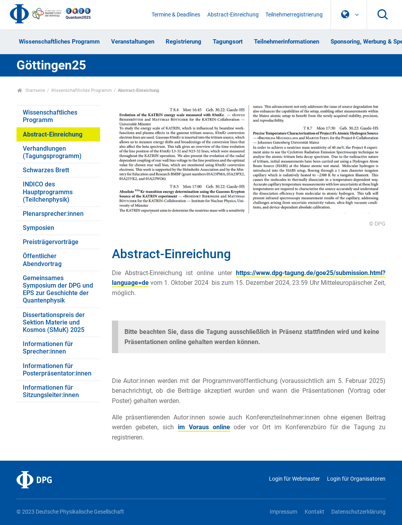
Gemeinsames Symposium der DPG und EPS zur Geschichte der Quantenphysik (58, 289)
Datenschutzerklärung (358, 512)
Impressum (283, 512)
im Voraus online (204, 427)
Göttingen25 (51, 65)
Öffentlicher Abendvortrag (42, 259)
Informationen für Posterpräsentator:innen (57, 369)
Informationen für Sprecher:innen (48, 347)
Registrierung (183, 41)
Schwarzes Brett (46, 170)
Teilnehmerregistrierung (294, 14)
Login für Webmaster (294, 479)
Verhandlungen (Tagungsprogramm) (52, 152)
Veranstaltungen (132, 41)
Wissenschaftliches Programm (59, 41)
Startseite (31, 90)
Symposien (38, 228)
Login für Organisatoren (356, 479)
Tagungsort (228, 41)
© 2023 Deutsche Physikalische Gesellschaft (70, 512)
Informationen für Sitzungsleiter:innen (51, 391)
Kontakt (314, 512)
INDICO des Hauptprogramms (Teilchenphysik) (48, 191)
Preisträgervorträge (51, 242)
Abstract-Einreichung (233, 14)
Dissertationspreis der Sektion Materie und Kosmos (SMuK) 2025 (54, 322)
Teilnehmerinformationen (286, 41)
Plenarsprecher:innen (53, 213)
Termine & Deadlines (176, 14)
